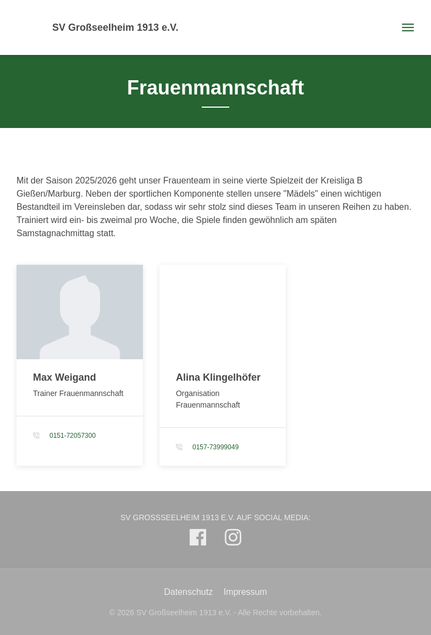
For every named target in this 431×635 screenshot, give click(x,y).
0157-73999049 (215, 447)
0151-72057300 (72, 435)
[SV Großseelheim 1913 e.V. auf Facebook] (198, 540)
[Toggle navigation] (404, 27)
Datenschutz (188, 592)
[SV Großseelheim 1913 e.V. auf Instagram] (233, 540)
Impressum (245, 592)
